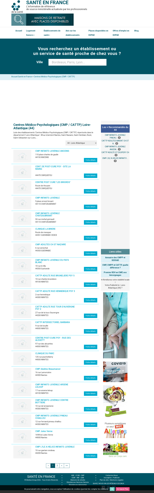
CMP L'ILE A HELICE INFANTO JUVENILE (55, 446)
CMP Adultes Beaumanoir (48, 369)
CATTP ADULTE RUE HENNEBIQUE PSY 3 (55, 291)
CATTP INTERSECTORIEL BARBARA (52, 322)
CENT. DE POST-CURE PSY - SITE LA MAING (53, 167)
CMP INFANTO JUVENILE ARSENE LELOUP (51, 385)
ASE (72, 475)
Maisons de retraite (78, 480)
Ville (40, 62)
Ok (112, 489)
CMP (82, 475)
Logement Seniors (30, 33)
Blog (136, 31)
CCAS (78, 475)
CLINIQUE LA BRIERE (45, 229)
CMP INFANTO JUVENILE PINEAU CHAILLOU (51, 416)
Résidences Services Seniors (78, 482)
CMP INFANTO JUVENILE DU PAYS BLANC (52, 261)
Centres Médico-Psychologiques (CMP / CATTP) (54, 77)
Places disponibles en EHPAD (98, 33)
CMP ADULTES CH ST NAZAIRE (50, 244)
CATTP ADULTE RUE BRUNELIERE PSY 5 (54, 275)
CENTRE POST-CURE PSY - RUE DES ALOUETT (53, 339)
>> (67, 465)
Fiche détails (91, 160)
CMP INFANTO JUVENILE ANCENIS (52, 151)
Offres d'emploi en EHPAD (121, 33)
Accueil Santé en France (21, 77)
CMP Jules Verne (43, 431)
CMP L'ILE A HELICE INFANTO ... (115, 158)
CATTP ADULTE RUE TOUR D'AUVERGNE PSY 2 (55, 307)
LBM (82, 478)
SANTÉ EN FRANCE (41, 477)
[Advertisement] (77, 100)
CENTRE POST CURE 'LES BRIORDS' (53, 182)
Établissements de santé (52, 33)
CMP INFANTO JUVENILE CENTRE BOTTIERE (51, 401)
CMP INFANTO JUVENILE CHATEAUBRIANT (47, 214)
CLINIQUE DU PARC (44, 353)
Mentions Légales (116, 480)
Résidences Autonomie (78, 485)
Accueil (18, 31)
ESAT (74, 478)
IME (78, 478)
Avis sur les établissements (73, 33)
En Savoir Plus (122, 489)
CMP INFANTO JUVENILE (47, 197)
